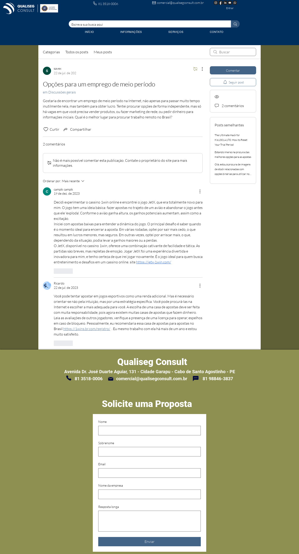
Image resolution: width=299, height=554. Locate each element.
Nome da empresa (110, 485)
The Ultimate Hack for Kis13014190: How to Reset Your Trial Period (231, 139)
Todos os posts (76, 52)
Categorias (51, 52)
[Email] (148, 473)
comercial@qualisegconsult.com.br (180, 3)
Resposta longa (108, 507)
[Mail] (110, 379)
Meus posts (103, 52)
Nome (102, 422)
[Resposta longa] (149, 521)
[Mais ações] (200, 69)
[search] (233, 52)
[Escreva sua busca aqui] (146, 24)
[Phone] (69, 377)
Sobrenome (106, 443)
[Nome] (148, 430)
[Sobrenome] (148, 451)
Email (101, 464)
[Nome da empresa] (148, 494)
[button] (175, 32)
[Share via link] (77, 129)
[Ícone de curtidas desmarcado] (46, 129)
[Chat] (196, 378)
